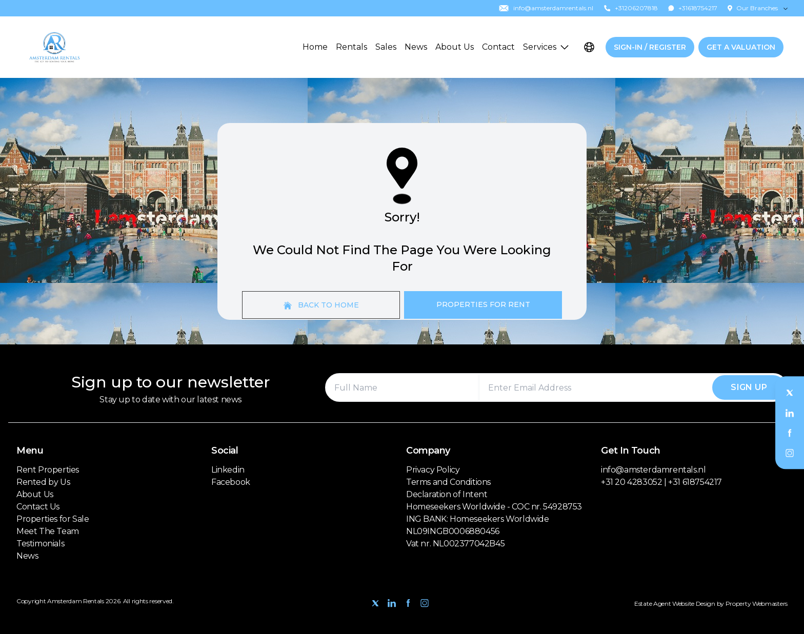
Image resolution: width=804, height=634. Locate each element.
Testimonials (40, 543)
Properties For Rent (483, 304)
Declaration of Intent (447, 494)
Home (315, 47)
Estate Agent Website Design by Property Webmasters (711, 603)
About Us (454, 47)
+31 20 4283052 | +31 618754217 (661, 482)
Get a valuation (741, 47)
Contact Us (37, 507)
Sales (385, 47)
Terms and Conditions (448, 482)
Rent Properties (47, 470)
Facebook (230, 482)
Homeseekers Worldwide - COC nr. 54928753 (494, 507)
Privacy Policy (432, 470)
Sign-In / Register (650, 47)
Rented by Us (43, 482)
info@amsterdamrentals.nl (653, 470)
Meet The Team (47, 531)
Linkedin (228, 470)
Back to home (321, 305)
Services (546, 47)
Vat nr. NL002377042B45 (455, 543)
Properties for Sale (52, 519)
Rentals (351, 47)
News (416, 47)
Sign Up (749, 387)
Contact (498, 47)
